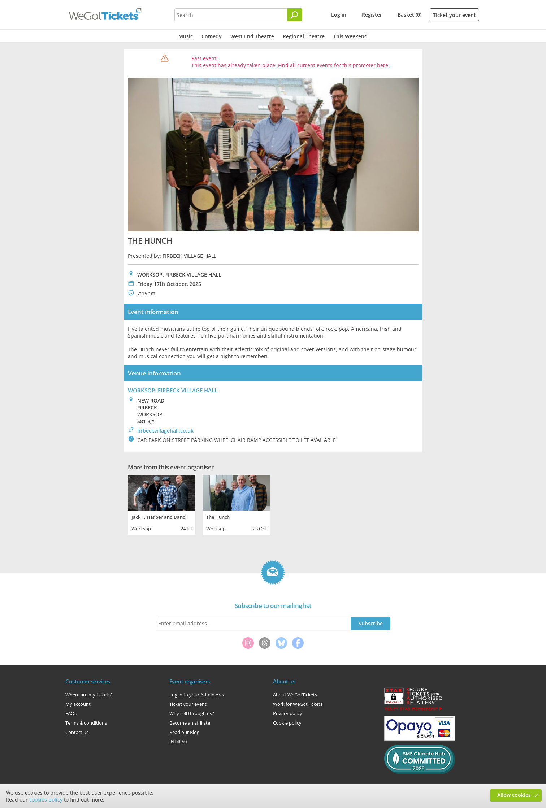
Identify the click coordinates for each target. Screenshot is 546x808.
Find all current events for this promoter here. (334, 65)
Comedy (212, 36)
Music (185, 36)
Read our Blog (184, 732)
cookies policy (45, 799)
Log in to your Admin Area (197, 694)
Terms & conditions (86, 723)
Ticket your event (454, 15)
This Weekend (350, 36)
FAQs (71, 713)
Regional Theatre (304, 36)
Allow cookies (514, 794)
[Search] (294, 14)
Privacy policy (287, 713)
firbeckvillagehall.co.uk (165, 430)
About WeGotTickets (295, 694)
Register (372, 14)
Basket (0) (409, 14)
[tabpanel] (161, 504)
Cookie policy (287, 723)
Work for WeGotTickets (297, 704)
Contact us (76, 732)
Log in (338, 14)
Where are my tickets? (89, 694)
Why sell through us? (191, 713)
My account (78, 704)
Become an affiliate (189, 723)
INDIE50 (178, 741)
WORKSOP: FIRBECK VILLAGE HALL (172, 390)
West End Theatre (252, 36)
